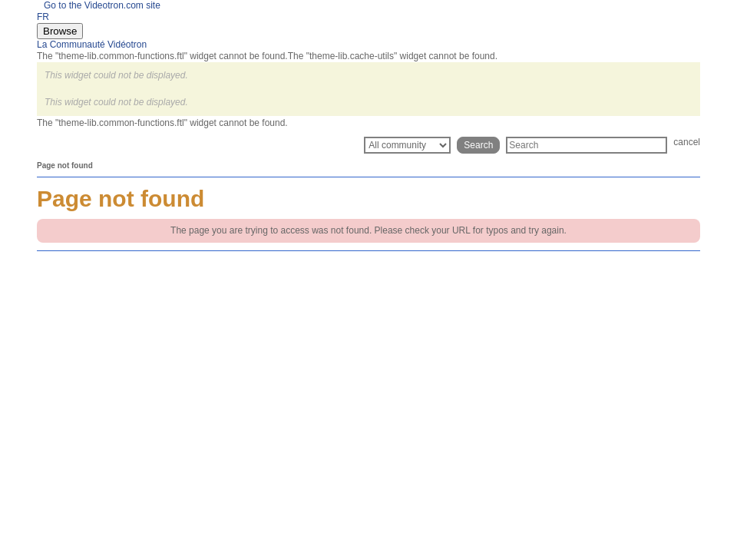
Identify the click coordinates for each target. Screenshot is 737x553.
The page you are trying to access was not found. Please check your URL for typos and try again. (368, 230)
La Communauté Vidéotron (92, 44)
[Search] (586, 145)
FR (43, 17)
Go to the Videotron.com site (98, 5)
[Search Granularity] (407, 145)
